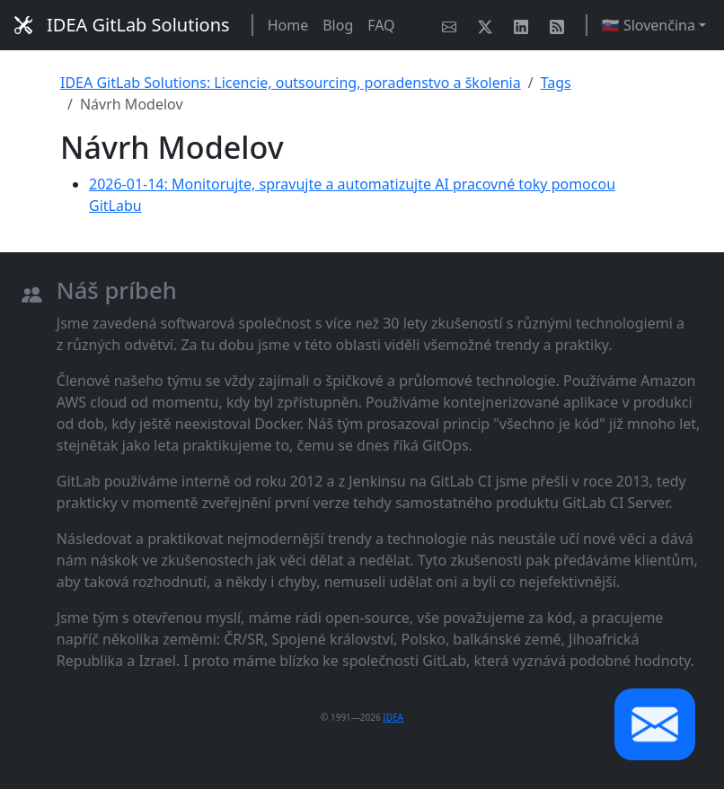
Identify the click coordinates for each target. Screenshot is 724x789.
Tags (556, 82)
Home (288, 25)
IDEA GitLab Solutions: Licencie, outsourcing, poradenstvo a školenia (290, 82)
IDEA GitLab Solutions (122, 25)
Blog (337, 25)
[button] (654, 724)
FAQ (380, 25)
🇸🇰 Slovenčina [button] (648, 25)
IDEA (393, 717)
